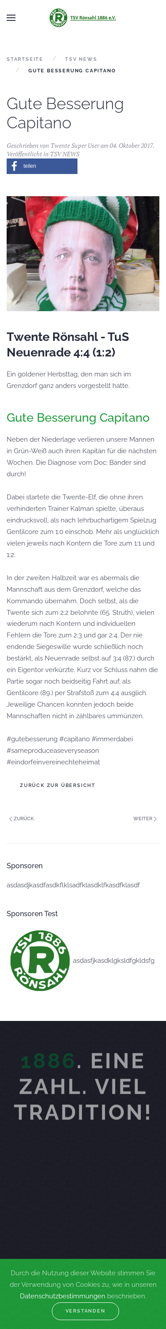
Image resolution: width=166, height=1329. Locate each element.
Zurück (21, 819)
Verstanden (85, 1311)
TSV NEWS (81, 59)
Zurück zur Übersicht (58, 785)
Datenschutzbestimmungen (62, 1296)
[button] (42, 166)
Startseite (25, 59)
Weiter (145, 819)
